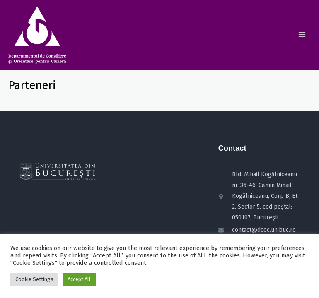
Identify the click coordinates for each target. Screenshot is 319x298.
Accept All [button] (79, 279)
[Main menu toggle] (302, 34)
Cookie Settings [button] (34, 279)
